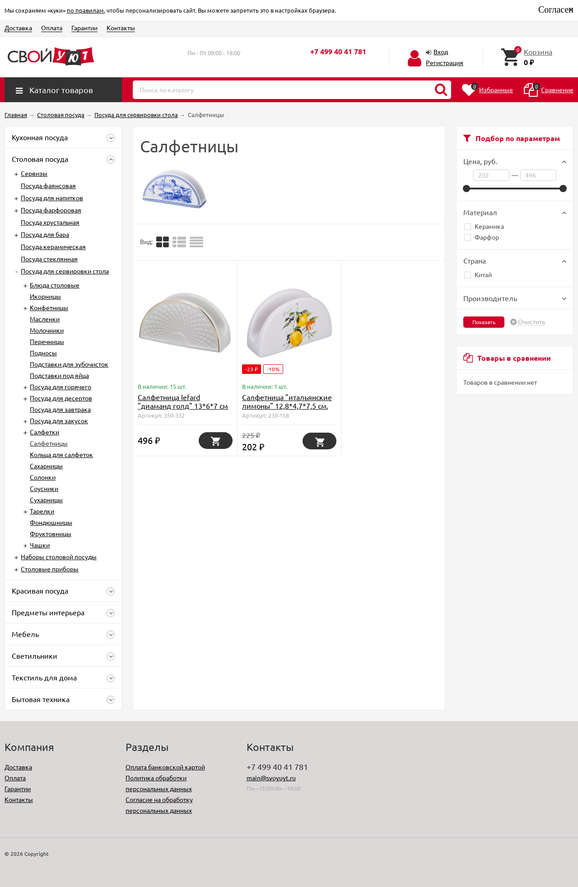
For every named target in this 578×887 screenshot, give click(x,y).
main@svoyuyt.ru (271, 778)
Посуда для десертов (61, 398)
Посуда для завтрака (60, 409)
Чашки (40, 545)
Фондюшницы (51, 522)
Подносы (43, 353)
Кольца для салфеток (61, 454)
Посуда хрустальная (50, 222)
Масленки (45, 319)
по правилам (85, 10)
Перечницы (47, 341)
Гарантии (84, 28)
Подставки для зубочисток (69, 364)
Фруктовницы (50, 533)
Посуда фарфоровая (51, 210)
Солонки (43, 477)
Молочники (47, 330)
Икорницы (45, 296)
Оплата (51, 28)
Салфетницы (49, 443)
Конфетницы (49, 307)
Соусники (44, 488)
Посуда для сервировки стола (65, 271)
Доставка (18, 28)
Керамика (484, 226)
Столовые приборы (50, 569)
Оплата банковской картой (165, 767)
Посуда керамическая (53, 246)
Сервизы (34, 173)
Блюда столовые (54, 285)
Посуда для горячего (60, 386)
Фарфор (481, 237)
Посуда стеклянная (49, 259)
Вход (441, 51)
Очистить (531, 322)
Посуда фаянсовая (48, 185)
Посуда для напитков (52, 197)
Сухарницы (46, 499)
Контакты (121, 28)
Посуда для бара (45, 234)
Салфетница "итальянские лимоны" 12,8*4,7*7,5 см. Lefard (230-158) (287, 405)
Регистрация (444, 62)
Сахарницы (46, 466)
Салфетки (44, 432)
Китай (478, 274)
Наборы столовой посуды (59, 556)
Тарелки (42, 511)
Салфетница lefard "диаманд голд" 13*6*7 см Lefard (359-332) (183, 405)
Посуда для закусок (59, 420)
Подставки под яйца (59, 375)
